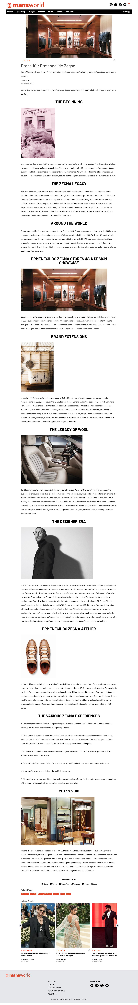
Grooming (21, 12)
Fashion (10, 12)
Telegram (75, 884)
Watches (41, 12)
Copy (94, 884)
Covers (50, 12)
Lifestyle (31, 12)
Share (44, 884)
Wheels (60, 12)
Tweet (53, 884)
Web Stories (70, 12)
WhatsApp (64, 884)
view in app (125, 12)
